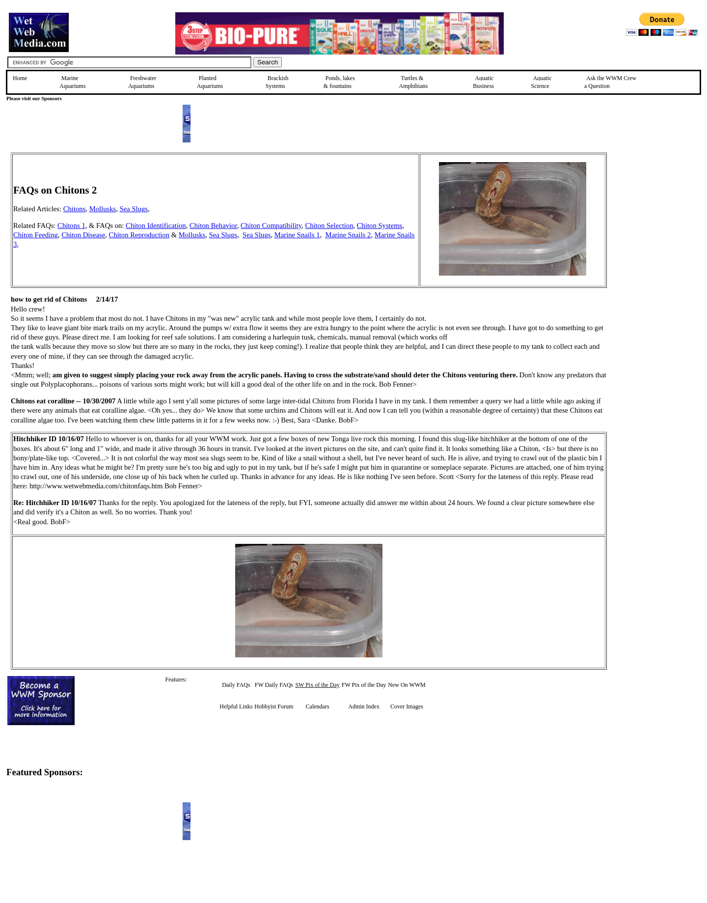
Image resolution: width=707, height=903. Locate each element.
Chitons (74, 209)
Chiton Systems (379, 225)
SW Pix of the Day (317, 684)
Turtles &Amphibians (413, 82)
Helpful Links (235, 706)
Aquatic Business (483, 82)
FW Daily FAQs (274, 684)
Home (20, 78)
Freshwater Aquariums (142, 82)
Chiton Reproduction (139, 235)
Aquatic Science (541, 82)
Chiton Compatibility (271, 225)
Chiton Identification (156, 225)
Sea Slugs (134, 209)
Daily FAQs (236, 684)
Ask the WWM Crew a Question (610, 82)
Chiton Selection (329, 225)
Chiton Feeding (35, 235)
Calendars (317, 706)
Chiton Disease (83, 235)
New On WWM (406, 684)
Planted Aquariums (210, 82)
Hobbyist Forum (273, 706)
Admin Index (364, 706)
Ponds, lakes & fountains (339, 82)
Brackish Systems (277, 82)
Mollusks (102, 209)
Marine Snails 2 (348, 235)
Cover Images (406, 706)
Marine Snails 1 (297, 235)
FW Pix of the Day (364, 684)
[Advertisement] (656, 222)
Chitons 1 (71, 225)
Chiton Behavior (213, 225)
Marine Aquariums (72, 82)
